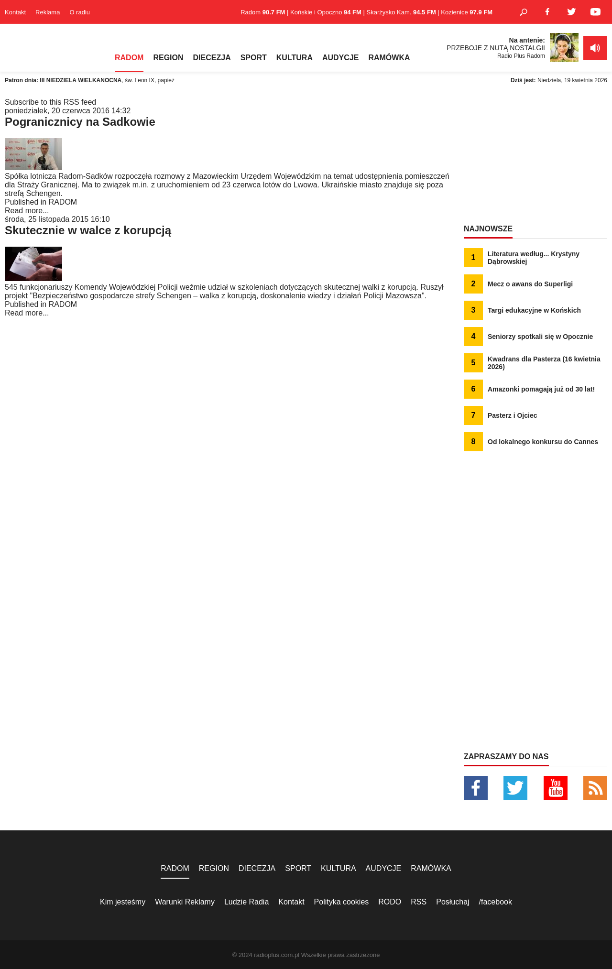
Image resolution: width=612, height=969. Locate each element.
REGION (168, 58)
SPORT (253, 58)
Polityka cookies (341, 902)
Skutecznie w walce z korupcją (88, 230)
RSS (418, 902)
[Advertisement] (535, 158)
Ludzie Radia (246, 902)
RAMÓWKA (389, 58)
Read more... (27, 211)
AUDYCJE (340, 58)
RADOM (129, 58)
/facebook (495, 902)
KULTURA (294, 58)
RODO (389, 902)
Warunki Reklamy (185, 902)
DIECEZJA (212, 58)
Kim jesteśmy (122, 902)
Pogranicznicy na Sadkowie (80, 121)
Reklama (47, 12)
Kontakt (15, 12)
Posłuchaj (452, 902)
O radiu (79, 12)
